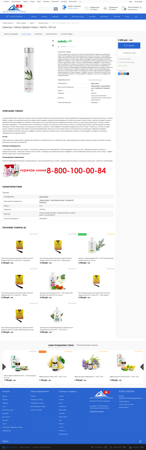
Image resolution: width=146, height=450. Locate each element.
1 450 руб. (116, 380)
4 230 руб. (58, 298)
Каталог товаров (15, 16)
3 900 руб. (58, 333)
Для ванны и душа (7, 410)
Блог (61, 1)
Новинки (33, 396)
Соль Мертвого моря (57, 200)
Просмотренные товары (87, 345)
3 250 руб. (96, 264)
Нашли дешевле (124, 59)
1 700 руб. (10, 380)
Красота (4, 399)
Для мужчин (6, 417)
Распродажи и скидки (37, 403)
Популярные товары (37, 399)
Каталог (74, 1)
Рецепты (67, 1)
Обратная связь (9, 447)
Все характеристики (95, 80)
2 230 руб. (19, 264)
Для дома (5, 420)
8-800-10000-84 (25, 447)
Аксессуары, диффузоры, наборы (12, 427)
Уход (3, 406)
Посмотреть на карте (97, 411)
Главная (6, 1)
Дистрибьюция (63, 434)
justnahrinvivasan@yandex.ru (131, 398)
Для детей (5, 413)
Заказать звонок (73, 8)
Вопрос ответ (54, 1)
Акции (19, 1)
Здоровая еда (6, 430)
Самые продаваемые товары (61, 345)
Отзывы (13, 1)
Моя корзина (135, 7)
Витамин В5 (98, 88)
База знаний (36, 1)
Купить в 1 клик (129, 53)
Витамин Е (107, 88)
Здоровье (5, 403)
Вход (130, 1)
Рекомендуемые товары (38, 406)
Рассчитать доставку (126, 62)
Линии (4, 423)
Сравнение (113, 7)
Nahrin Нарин (95, 83)
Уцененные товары (36, 410)
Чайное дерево (95, 86)
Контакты (62, 430)
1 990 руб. (80, 380)
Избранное (94, 7)
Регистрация (138, 1)
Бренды (4, 396)
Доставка (44, 1)
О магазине (27, 1)
